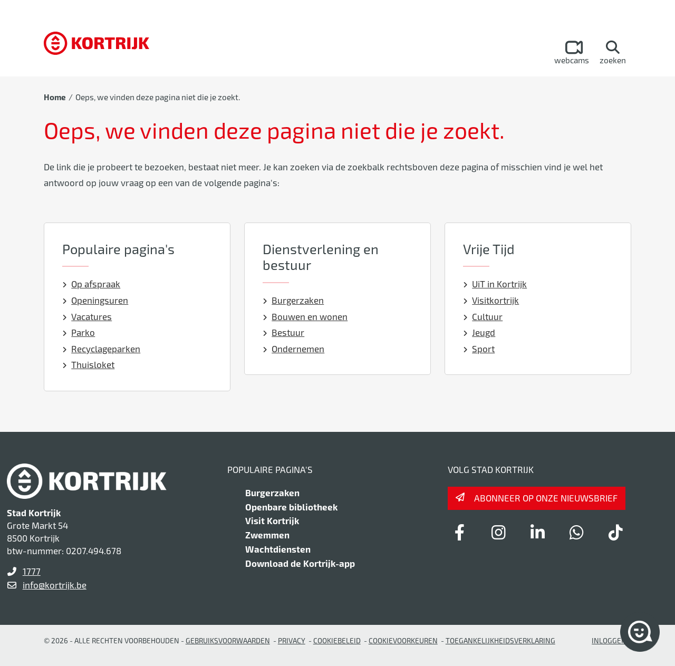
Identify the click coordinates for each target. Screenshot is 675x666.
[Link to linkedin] (537, 532)
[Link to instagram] (498, 532)
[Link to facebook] (459, 532)
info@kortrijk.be (54, 585)
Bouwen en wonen (305, 316)
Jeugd (479, 332)
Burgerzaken (293, 300)
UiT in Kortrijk (495, 283)
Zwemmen (267, 534)
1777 (32, 571)
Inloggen (609, 640)
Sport (479, 348)
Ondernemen (294, 348)
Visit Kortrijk (272, 520)
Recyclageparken (101, 348)
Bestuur (284, 332)
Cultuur (483, 316)
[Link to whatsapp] (576, 532)
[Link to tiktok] (615, 532)
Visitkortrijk (491, 300)
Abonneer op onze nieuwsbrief (546, 498)
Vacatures (87, 316)
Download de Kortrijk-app (300, 563)
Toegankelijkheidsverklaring (500, 640)
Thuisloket (88, 364)
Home (55, 97)
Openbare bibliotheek (291, 506)
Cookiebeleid (337, 640)
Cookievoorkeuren (403, 640)
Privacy (291, 640)
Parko (78, 332)
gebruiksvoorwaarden (228, 640)
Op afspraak (91, 283)
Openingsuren (95, 300)
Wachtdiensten (278, 549)
